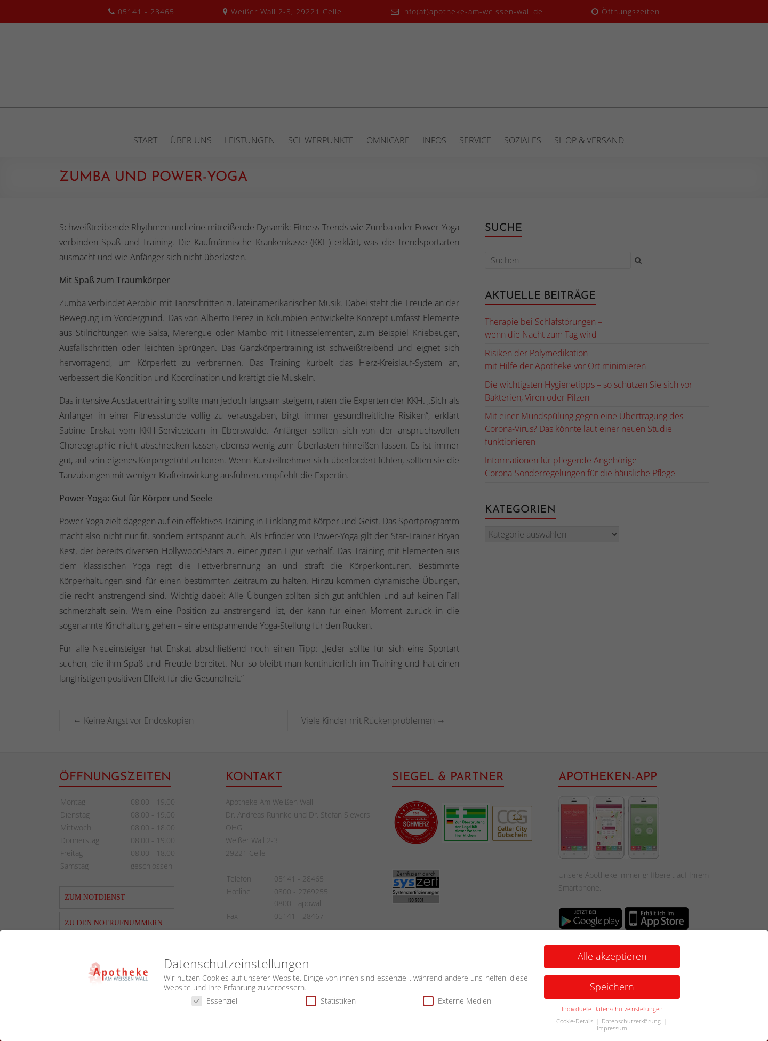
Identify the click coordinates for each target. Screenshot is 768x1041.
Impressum (612, 1031)
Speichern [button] (612, 989)
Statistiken (331, 1003)
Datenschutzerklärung (632, 1024)
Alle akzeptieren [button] (612, 958)
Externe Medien (457, 1003)
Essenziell (215, 1003)
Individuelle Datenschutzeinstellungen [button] (612, 1011)
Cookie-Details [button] (575, 1024)
